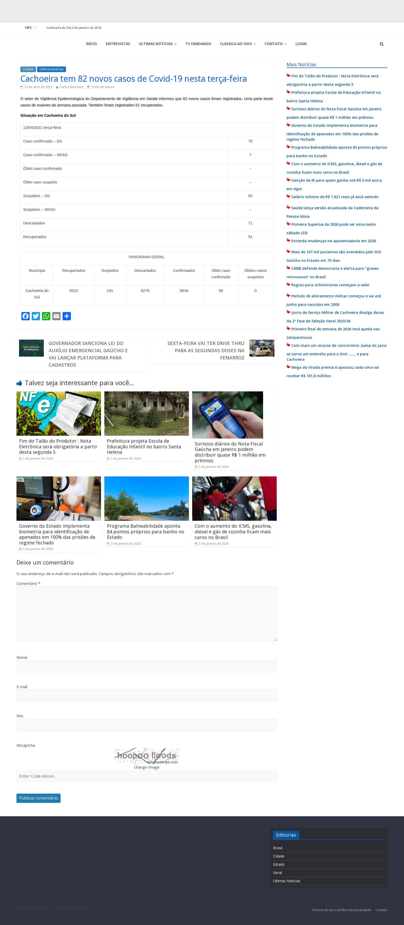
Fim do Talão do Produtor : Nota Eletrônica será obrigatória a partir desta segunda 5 (58, 446)
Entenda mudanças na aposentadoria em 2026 (333, 240)
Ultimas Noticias (156, 43)
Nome (21, 657)
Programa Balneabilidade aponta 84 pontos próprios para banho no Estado (145, 531)
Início (91, 43)
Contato (274, 43)
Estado (279, 864)
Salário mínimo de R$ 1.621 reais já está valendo (334, 196)
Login (301, 43)
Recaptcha (25, 745)
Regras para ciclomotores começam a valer (330, 284)
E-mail (21, 686)
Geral (277, 872)
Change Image (146, 767)
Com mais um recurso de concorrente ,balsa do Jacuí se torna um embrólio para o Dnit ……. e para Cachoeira (336, 352)
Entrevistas (118, 43)
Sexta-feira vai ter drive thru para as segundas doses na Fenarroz (206, 350)
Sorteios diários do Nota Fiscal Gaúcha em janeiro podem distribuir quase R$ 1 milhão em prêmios (230, 452)
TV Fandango (198, 43)
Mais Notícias (301, 64)
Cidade (28, 69)
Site (19, 715)
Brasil (277, 847)
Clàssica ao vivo (236, 43)
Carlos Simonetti (71, 87)
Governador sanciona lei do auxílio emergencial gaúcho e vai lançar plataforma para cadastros (88, 354)
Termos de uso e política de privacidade (342, 910)
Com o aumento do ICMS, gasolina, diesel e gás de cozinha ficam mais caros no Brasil (233, 531)
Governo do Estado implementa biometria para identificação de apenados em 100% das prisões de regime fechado (57, 534)
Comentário (28, 583)
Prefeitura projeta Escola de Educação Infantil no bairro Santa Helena (144, 446)
